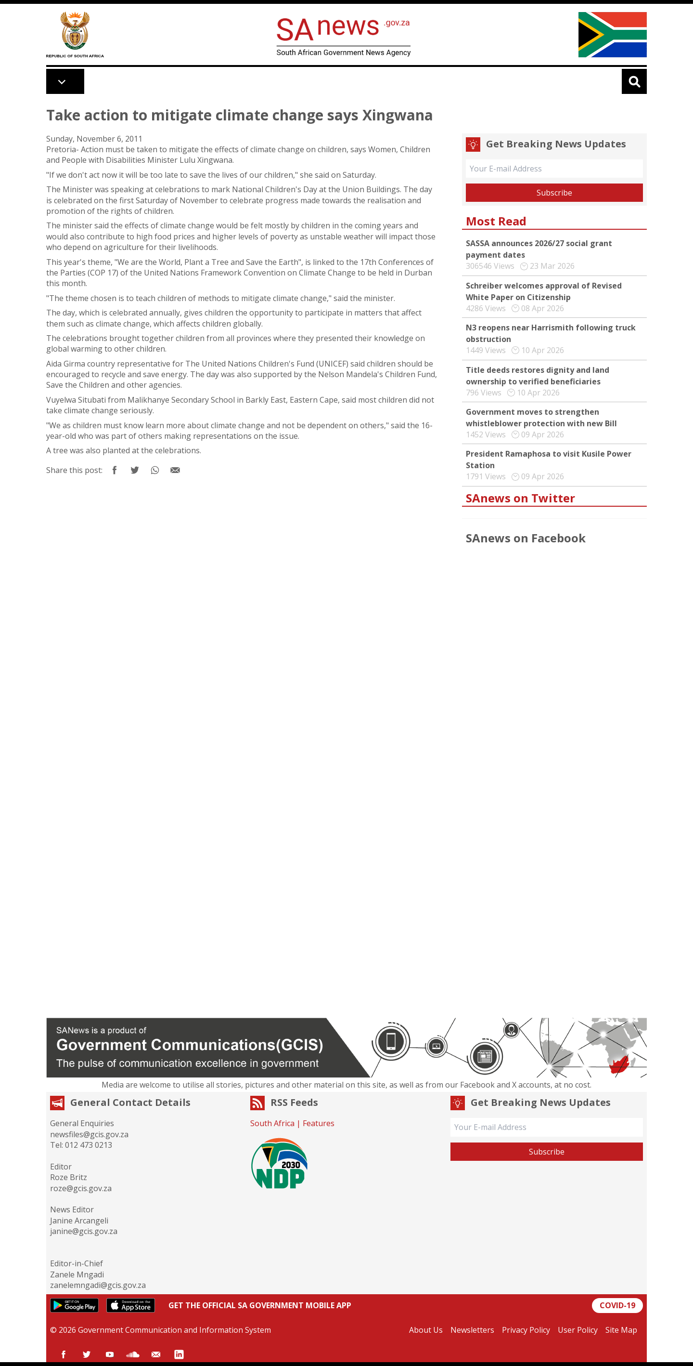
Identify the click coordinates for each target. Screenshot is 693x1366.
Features (318, 1123)
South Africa (272, 1123)
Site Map (621, 1330)
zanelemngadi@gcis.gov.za (98, 1285)
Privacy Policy (526, 1330)
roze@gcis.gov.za (81, 1188)
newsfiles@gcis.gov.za (89, 1134)
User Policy (578, 1330)
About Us (426, 1330)
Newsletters (472, 1330)
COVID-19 (617, 1305)
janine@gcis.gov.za (83, 1231)
